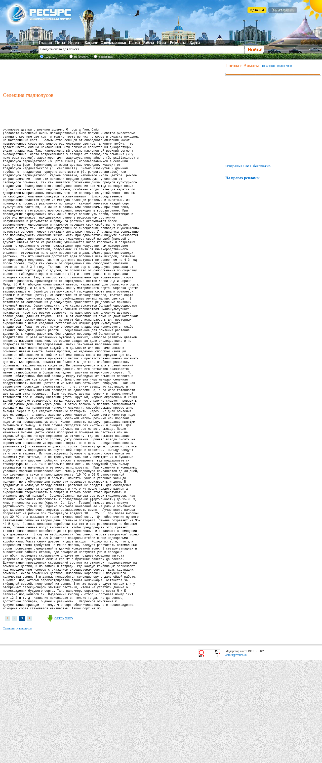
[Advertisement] (113, 75)
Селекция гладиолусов (17, 732)
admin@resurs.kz (236, 758)
